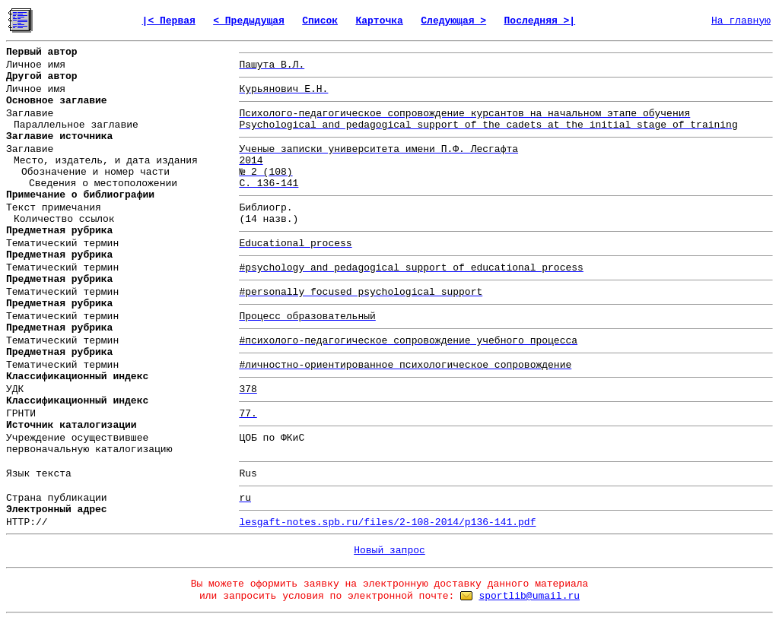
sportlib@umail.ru (529, 596)
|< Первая (169, 21)
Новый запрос (389, 550)
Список (320, 21)
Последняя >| (540, 21)
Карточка (378, 21)
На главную (741, 21)
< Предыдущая (249, 21)
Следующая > (453, 21)
